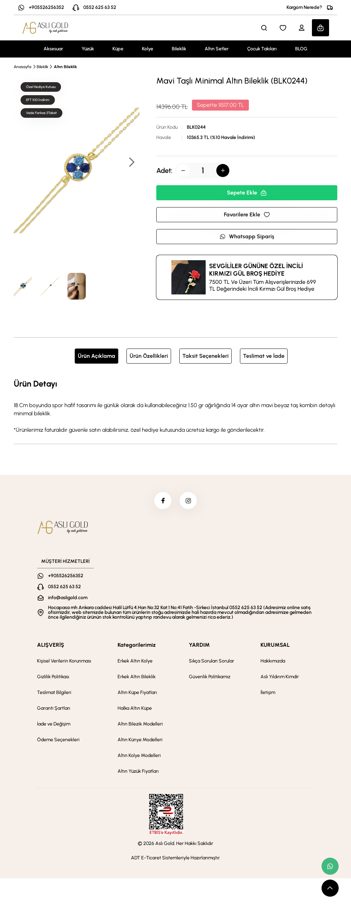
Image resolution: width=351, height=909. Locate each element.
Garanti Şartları (53, 708)
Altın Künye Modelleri (140, 740)
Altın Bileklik (65, 66)
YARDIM (199, 645)
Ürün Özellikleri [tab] (149, 356)
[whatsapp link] (330, 866)
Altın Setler (217, 49)
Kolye (147, 49)
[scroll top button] (330, 888)
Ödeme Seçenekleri (58, 740)
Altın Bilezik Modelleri (140, 724)
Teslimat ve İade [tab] (264, 356)
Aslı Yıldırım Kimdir (280, 677)
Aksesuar (53, 49)
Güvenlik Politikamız (209, 677)
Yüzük (88, 49)
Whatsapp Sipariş (246, 236)
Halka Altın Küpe (135, 708)
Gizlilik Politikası (53, 677)
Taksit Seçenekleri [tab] (205, 356)
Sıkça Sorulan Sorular (211, 661)
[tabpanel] (175, 405)
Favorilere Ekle (247, 214)
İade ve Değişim (53, 724)
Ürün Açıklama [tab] (96, 356)
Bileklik (179, 49)
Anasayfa (22, 66)
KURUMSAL (275, 645)
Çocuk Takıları (262, 49)
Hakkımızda (273, 661)
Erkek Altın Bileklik (137, 677)
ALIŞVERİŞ (50, 645)
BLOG (301, 49)
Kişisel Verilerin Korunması (64, 661)
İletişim (268, 692)
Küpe (117, 49)
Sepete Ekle (247, 192)
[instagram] (188, 500)
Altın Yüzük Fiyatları (138, 771)
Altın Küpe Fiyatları (137, 692)
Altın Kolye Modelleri (139, 755)
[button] (131, 162)
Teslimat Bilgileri (54, 692)
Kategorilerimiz (137, 645)
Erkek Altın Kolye (135, 661)
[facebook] (162, 500)
